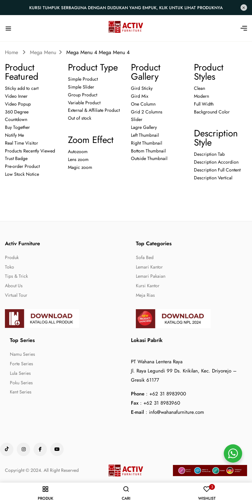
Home (11, 52)
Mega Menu (43, 52)
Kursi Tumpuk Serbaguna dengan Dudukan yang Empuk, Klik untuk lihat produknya (126, 8)
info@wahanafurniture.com (176, 412)
